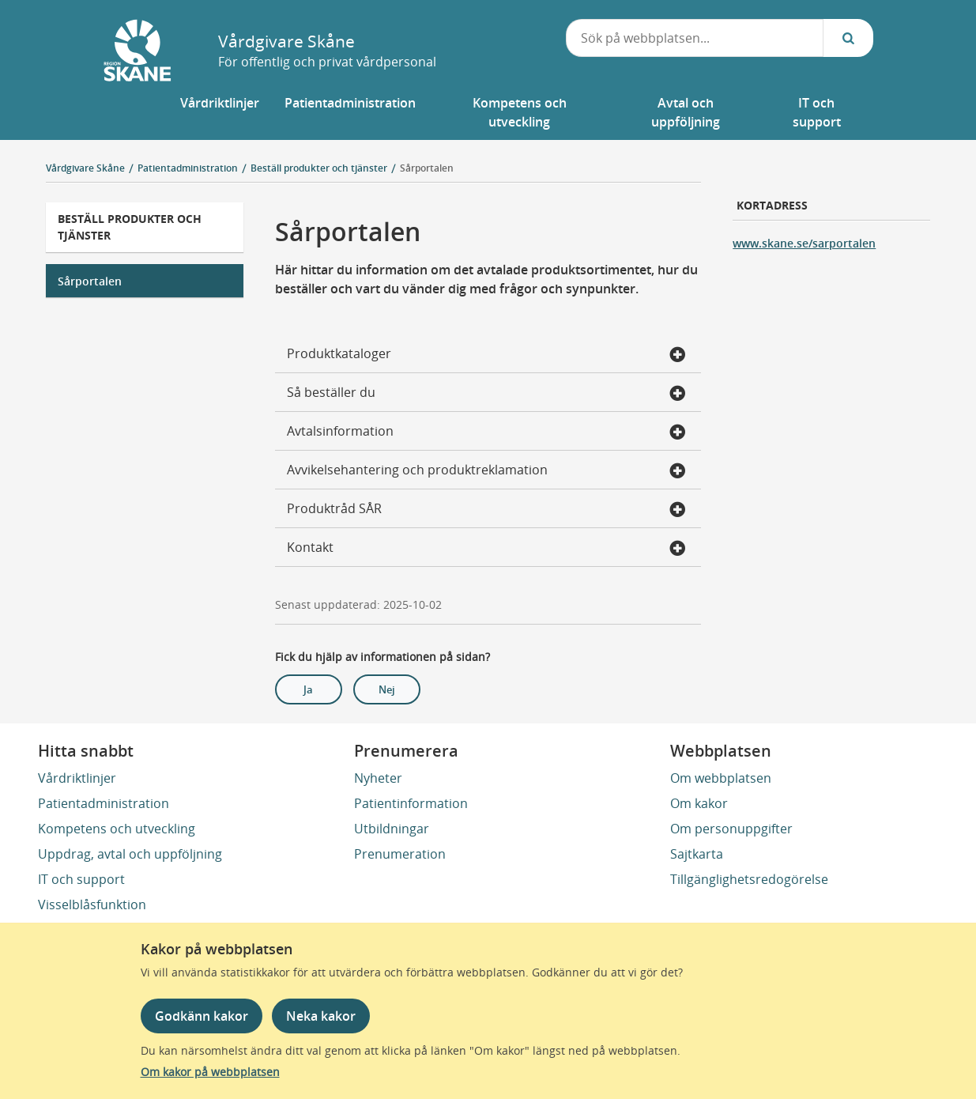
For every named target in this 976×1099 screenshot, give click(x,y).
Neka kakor (321, 1016)
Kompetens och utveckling (116, 828)
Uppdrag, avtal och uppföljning (130, 854)
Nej (387, 689)
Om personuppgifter (731, 828)
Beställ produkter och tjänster (130, 227)
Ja (308, 689)
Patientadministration (103, 803)
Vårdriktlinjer (77, 778)
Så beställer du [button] (486, 393)
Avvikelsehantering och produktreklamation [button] (486, 471)
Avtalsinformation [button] (486, 432)
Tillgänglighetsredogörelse (749, 879)
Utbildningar (391, 828)
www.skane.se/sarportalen (804, 243)
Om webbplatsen (720, 778)
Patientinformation (411, 803)
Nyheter (378, 778)
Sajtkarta (696, 854)
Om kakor (699, 803)
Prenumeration (400, 854)
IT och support (81, 879)
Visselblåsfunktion (92, 904)
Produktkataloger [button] (486, 355)
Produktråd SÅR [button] (486, 510)
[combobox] (694, 38)
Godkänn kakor (201, 1016)
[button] (220, 112)
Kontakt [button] (486, 548)
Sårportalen (427, 168)
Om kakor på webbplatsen (210, 1071)
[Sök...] (847, 38)
